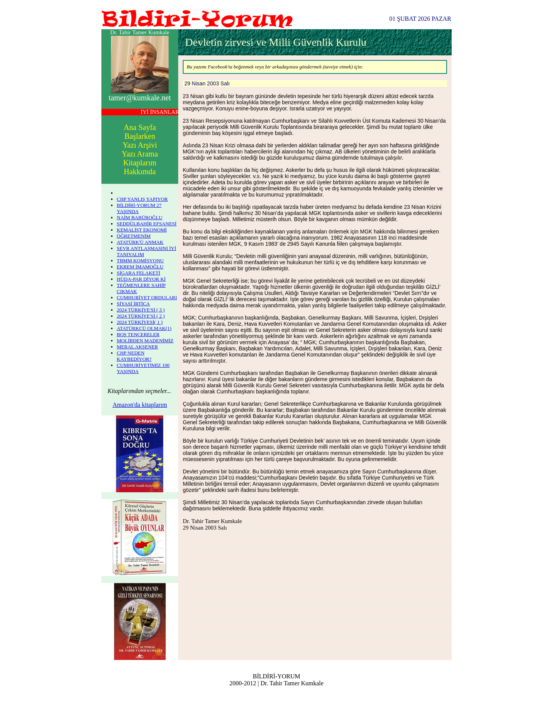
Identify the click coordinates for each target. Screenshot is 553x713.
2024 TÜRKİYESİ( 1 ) (139, 322)
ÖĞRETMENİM (134, 236)
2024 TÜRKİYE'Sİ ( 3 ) (141, 310)
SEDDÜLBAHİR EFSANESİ (147, 224)
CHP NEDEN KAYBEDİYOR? (134, 356)
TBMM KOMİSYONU (140, 260)
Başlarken (139, 136)
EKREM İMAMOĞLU (140, 267)
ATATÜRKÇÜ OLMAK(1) (144, 328)
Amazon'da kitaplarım (140, 404)
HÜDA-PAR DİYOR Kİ (141, 279)
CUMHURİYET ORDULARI (147, 297)
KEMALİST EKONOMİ (142, 230)
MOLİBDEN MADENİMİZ (145, 340)
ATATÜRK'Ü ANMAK (140, 242)
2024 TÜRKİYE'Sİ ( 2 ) (141, 316)
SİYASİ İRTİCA (133, 304)
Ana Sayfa (140, 127)
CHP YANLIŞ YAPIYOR (142, 199)
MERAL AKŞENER (137, 347)
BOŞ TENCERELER (138, 334)
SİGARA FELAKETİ (138, 273)
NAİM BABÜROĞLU (139, 217)
